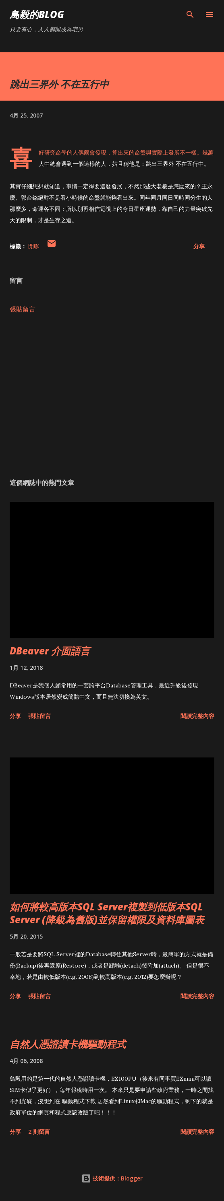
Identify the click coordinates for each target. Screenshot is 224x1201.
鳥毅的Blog (37, 14)
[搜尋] (190, 14)
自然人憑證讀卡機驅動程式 (68, 1043)
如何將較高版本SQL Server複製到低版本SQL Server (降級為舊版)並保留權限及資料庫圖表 (107, 913)
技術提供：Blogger (112, 1178)
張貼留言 (22, 309)
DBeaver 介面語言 (50, 650)
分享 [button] (199, 246)
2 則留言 (39, 1131)
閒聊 (33, 246)
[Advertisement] (112, 396)
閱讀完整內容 (197, 716)
